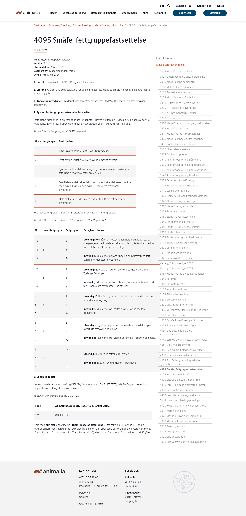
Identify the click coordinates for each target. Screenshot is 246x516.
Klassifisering (83, 25)
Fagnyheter (184, 12)
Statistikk (215, 12)
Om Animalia (129, 12)
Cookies (83, 496)
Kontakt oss (204, 5)
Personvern (85, 492)
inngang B (131, 501)
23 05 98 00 (91, 477)
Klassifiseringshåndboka (109, 25)
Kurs (145, 12)
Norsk (222, 6)
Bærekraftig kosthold (103, 12)
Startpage (39, 25)
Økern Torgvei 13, (135, 496)
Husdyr (53, 12)
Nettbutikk (160, 12)
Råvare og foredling (74, 12)
